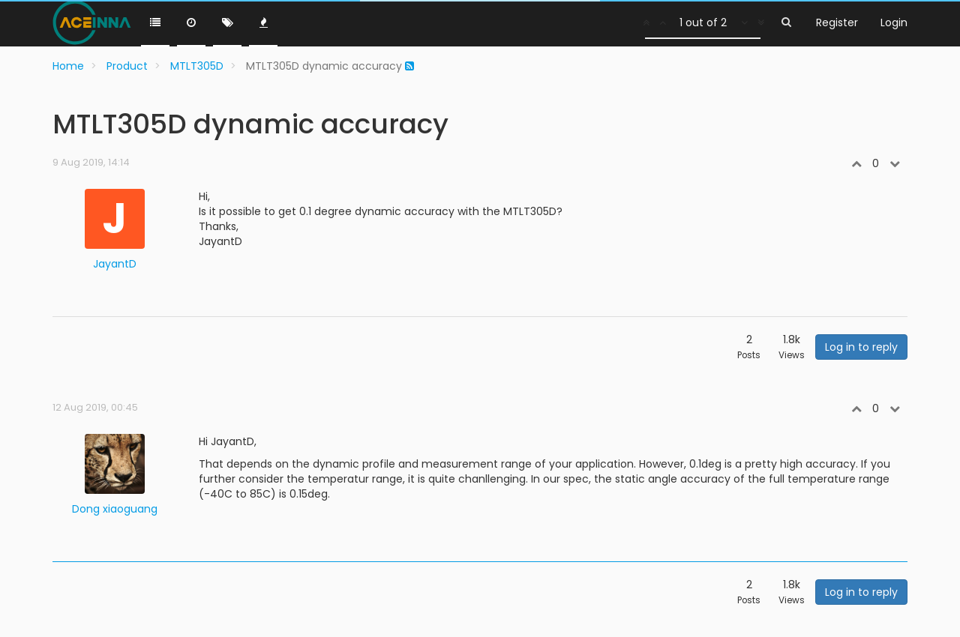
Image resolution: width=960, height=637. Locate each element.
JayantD (114, 263)
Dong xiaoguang (115, 508)
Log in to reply (861, 346)
